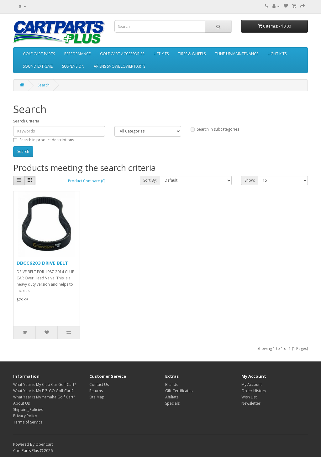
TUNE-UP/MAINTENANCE (236, 53)
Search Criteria (26, 121)
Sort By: (150, 180)
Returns (96, 390)
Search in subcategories (215, 129)
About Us (21, 403)
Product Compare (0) (86, 181)
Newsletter (250, 403)
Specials (172, 403)
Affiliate (172, 397)
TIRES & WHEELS (192, 53)
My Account (251, 384)
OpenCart (44, 444)
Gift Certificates (178, 390)
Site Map (96, 397)
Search (44, 85)
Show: (250, 180)
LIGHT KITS (277, 53)
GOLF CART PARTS (39, 53)
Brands (171, 384)
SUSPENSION (73, 66)
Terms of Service (28, 422)
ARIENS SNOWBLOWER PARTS (119, 66)
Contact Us (99, 384)
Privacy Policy (25, 415)
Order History (253, 390)
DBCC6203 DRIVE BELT (42, 263)
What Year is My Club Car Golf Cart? (44, 384)
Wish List (249, 397)
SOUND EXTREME (38, 66)
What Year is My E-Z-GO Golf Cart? (43, 390)
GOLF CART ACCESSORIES (122, 53)
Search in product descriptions (43, 140)
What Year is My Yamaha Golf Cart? (44, 397)
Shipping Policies (28, 409)
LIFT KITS (161, 53)
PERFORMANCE (77, 53)
